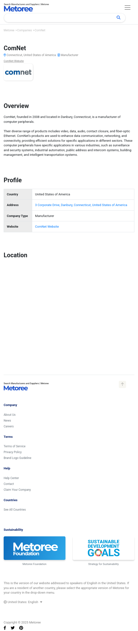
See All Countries (15, 509)
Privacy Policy (13, 452)
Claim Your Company (17, 489)
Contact (9, 484)
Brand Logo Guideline (17, 458)
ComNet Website (14, 61)
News (7, 420)
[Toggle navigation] (127, 7)
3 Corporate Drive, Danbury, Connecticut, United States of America (81, 205)
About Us (10, 414)
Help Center (11, 478)
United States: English (23, 602)
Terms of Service (15, 446)
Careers (9, 426)
